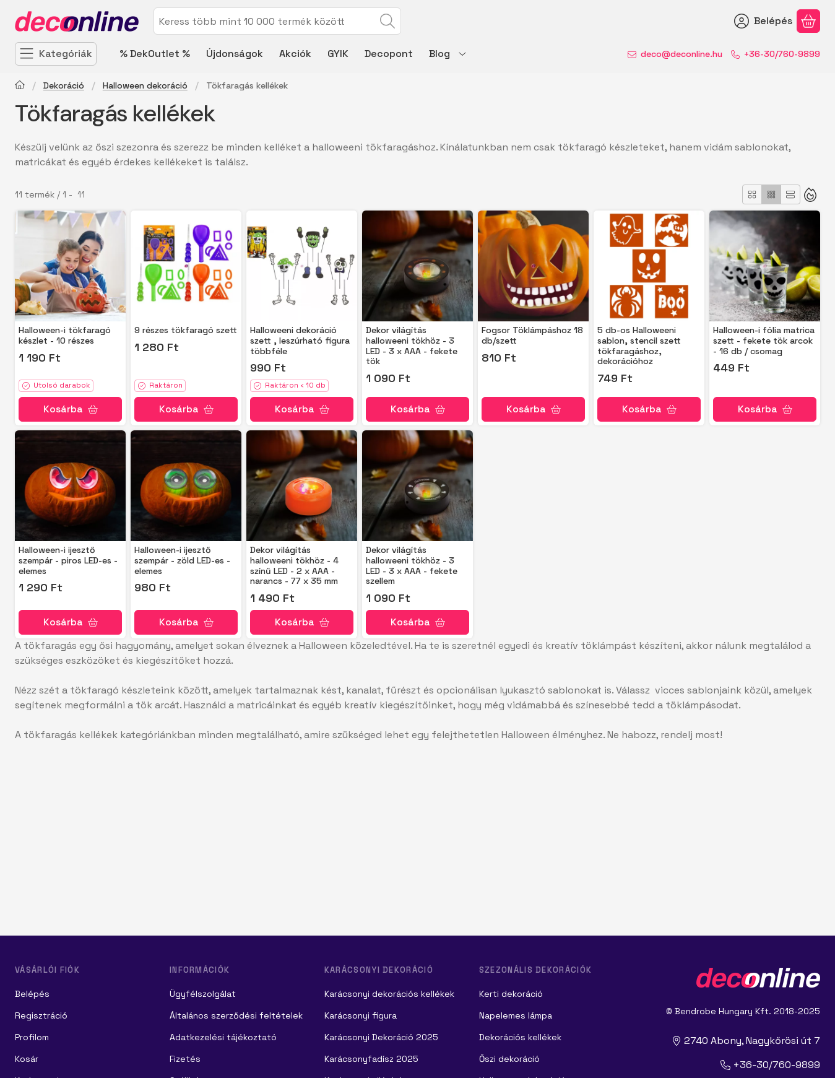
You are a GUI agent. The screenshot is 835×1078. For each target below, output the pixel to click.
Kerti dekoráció (511, 993)
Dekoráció (63, 85)
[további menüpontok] (462, 54)
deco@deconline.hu (681, 53)
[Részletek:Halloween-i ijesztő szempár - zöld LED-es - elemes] (186, 485)
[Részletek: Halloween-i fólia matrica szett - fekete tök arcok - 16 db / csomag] (764, 266)
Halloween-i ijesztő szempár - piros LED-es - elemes (68, 560)
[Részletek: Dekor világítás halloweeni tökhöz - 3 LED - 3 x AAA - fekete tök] (417, 266)
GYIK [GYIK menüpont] (337, 53)
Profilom (32, 1037)
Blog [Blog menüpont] (439, 53)
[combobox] (277, 21)
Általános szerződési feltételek (236, 1015)
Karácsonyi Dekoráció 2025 (381, 1037)
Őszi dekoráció (509, 1058)
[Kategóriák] (56, 54)
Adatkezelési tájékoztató (223, 1037)
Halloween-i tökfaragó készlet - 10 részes (65, 335)
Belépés (32, 993)
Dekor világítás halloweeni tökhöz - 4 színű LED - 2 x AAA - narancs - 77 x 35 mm (294, 565)
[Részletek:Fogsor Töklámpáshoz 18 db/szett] (533, 266)
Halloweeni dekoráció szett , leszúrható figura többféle (300, 340)
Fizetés (185, 1058)
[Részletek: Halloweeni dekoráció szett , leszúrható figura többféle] (301, 266)
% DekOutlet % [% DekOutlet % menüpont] (154, 53)
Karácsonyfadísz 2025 (371, 1058)
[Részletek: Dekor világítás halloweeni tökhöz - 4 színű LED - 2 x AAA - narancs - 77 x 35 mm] (301, 485)
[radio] (752, 194)
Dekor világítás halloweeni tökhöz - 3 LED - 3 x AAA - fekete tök (411, 345)
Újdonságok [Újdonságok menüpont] (234, 53)
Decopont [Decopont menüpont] (389, 53)
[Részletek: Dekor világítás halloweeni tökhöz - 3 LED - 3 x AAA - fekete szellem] (417, 485)
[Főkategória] (20, 86)
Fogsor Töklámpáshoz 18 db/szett (532, 335)
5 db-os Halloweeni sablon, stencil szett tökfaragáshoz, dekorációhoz (639, 345)
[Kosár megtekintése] (808, 21)
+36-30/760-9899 (782, 53)
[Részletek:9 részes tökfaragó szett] (186, 266)
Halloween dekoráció (145, 85)
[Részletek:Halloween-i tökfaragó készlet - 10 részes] (70, 266)
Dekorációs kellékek (520, 1037)
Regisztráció (41, 1015)
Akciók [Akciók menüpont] (295, 53)
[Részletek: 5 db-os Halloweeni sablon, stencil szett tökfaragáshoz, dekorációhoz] (649, 266)
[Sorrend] (810, 194)
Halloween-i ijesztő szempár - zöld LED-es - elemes (182, 560)
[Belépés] (763, 21)
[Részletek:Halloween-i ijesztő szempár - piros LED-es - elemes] (70, 485)
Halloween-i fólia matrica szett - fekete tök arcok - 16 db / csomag (764, 340)
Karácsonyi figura (360, 1015)
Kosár (26, 1058)
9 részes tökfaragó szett (185, 330)
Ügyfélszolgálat (203, 993)
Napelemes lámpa (515, 1015)
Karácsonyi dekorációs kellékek (389, 993)
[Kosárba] (70, 409)
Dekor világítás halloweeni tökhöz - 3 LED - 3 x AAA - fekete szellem (411, 565)
